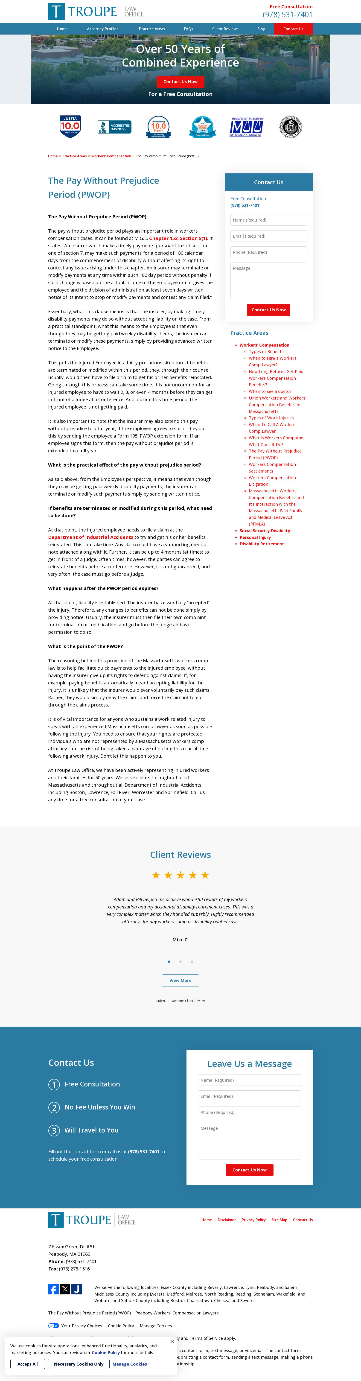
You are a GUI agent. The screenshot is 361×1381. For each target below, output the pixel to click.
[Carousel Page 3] (192, 961)
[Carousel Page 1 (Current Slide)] (169, 961)
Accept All (27, 1364)
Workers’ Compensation (111, 156)
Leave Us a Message (249, 1063)
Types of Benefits (266, 351)
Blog (261, 28)
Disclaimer (227, 1219)
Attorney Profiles (102, 28)
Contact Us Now (180, 81)
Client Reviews (225, 28)
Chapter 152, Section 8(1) (178, 238)
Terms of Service (206, 1338)
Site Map (279, 1219)
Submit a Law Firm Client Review (180, 1001)
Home (62, 28)
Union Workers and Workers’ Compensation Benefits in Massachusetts (277, 404)
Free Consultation (291, 6)
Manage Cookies (156, 1325)
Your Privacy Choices (75, 1325)
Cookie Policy (121, 1325)
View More (180, 980)
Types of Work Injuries (271, 417)
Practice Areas (152, 28)
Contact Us (293, 28)
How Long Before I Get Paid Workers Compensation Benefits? (276, 378)
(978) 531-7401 (288, 14)
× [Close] (172, 1341)
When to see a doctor (270, 391)
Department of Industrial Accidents (90, 537)
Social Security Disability (265, 530)
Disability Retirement (262, 543)
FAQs (188, 28)
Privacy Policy (254, 1219)
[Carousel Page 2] (180, 961)
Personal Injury (255, 537)
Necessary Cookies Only (78, 1364)
